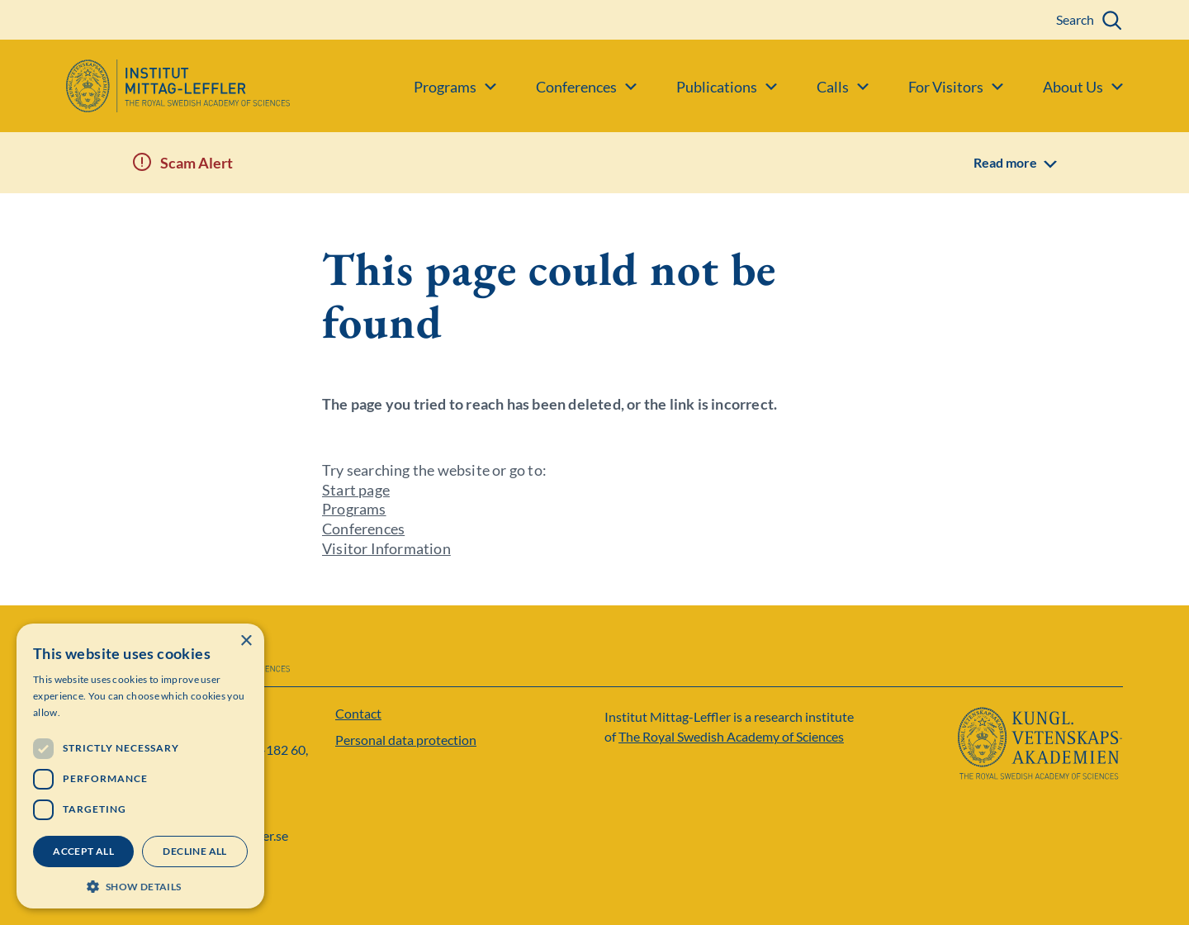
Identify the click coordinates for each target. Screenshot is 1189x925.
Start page (356, 490)
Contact (358, 713)
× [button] (245, 641)
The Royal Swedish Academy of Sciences (731, 736)
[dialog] (140, 766)
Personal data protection (405, 739)
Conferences (363, 528)
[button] (140, 885)
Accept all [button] (83, 851)
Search (1075, 19)
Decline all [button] (194, 851)
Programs (354, 509)
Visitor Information (386, 548)
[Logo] (145, 86)
